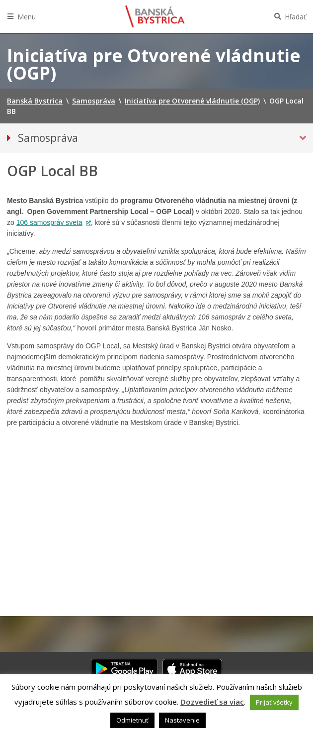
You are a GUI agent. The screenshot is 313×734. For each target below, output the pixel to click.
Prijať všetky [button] (274, 702)
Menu (26, 16)
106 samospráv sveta (49, 222)
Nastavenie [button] (182, 720)
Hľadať (295, 16)
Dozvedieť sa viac (212, 702)
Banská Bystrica (155, 16)
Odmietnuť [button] (132, 720)
